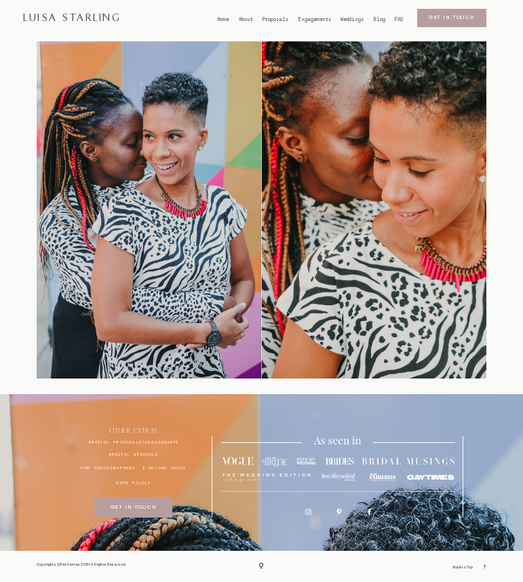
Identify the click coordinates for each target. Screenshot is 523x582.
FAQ (399, 19)
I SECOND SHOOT (164, 467)
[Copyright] (261, 566)
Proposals (275, 19)
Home (223, 19)
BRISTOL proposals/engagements (134, 442)
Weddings (352, 19)
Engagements (314, 19)
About (246, 19)
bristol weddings (133, 454)
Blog (379, 19)
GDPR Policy (133, 482)
